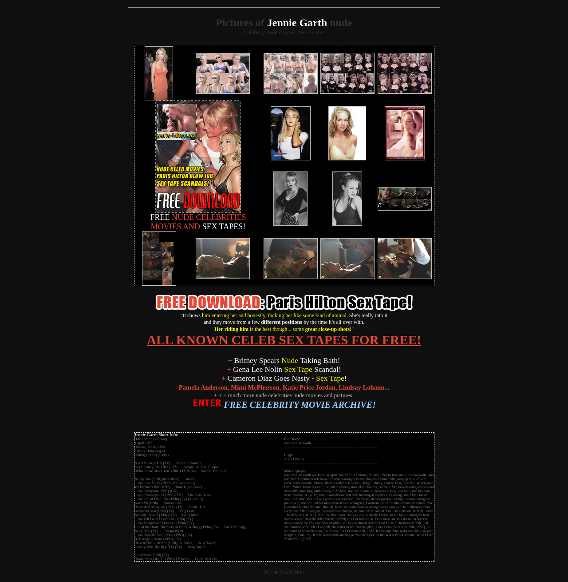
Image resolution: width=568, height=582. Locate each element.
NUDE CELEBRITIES (198, 214)
